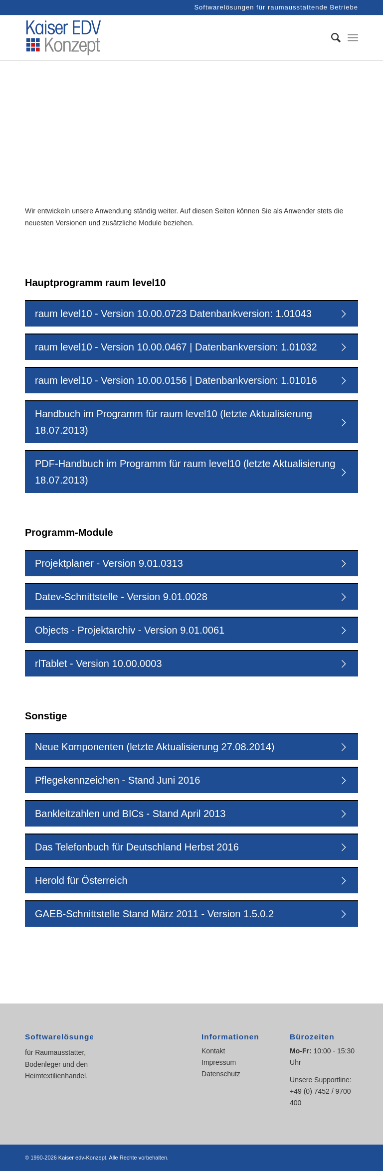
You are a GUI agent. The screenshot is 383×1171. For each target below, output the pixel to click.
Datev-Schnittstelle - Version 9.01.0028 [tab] (192, 595)
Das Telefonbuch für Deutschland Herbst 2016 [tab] (192, 845)
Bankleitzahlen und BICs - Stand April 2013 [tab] (192, 812)
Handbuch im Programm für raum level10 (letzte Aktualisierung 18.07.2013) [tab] (192, 422)
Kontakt (213, 1051)
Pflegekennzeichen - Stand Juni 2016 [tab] (192, 779)
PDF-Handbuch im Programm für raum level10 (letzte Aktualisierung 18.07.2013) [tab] (192, 472)
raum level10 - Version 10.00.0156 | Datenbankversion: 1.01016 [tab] (192, 379)
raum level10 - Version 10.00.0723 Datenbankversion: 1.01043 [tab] (192, 312)
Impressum (218, 1062)
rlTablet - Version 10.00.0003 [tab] (192, 662)
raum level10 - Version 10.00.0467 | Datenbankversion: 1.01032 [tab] (192, 345)
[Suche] (331, 37)
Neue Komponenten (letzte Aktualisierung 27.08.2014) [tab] (192, 745)
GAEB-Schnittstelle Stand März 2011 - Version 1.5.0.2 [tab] (192, 912)
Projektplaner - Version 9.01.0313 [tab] (192, 562)
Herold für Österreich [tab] (192, 879)
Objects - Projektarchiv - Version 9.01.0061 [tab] (192, 629)
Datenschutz (220, 1074)
